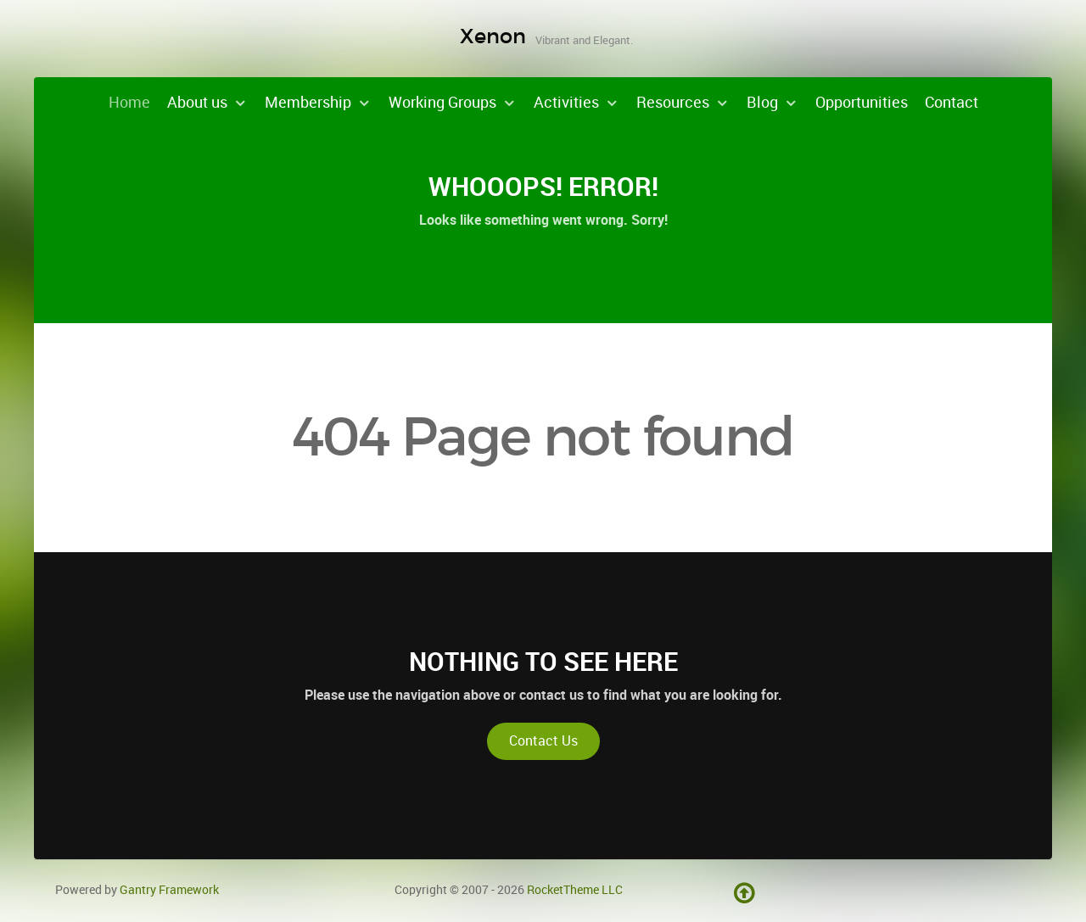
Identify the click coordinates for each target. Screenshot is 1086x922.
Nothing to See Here (543, 661)
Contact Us (543, 741)
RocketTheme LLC (575, 889)
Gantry (169, 889)
